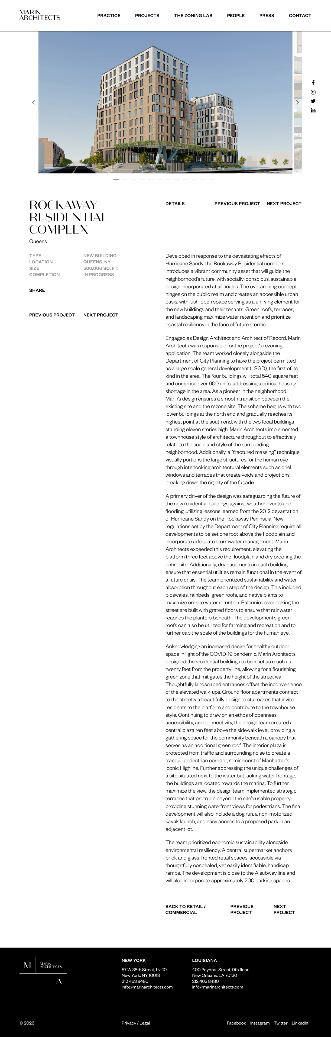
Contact (300, 15)
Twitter (281, 1023)
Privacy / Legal (136, 1023)
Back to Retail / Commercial (186, 909)
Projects (147, 15)
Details (175, 203)
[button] (100, 102)
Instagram (260, 1023)
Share (37, 290)
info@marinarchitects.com (147, 987)
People (236, 15)
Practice (109, 15)
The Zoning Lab (193, 15)
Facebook (236, 1023)
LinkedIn (300, 1023)
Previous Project (52, 315)
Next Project (100, 315)
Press (266, 15)
